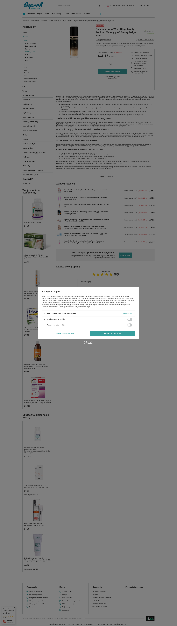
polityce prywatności (64, 300)
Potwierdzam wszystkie (112, 333)
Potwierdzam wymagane (65, 333)
